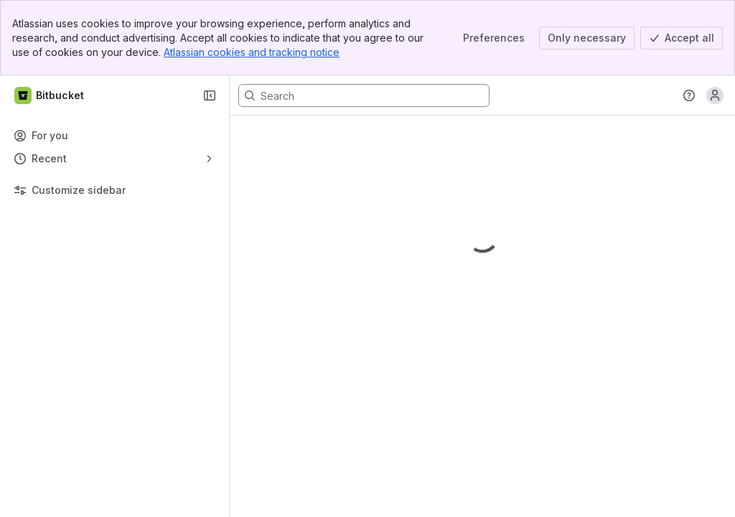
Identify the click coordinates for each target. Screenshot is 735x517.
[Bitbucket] (49, 95)
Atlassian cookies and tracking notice (252, 52)
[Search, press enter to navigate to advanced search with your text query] (364, 95)
